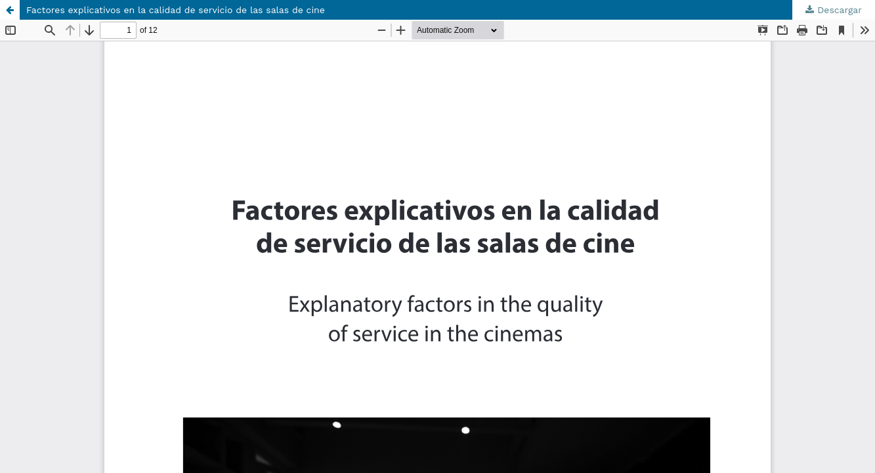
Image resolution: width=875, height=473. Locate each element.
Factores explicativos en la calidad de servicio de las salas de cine (175, 10)
